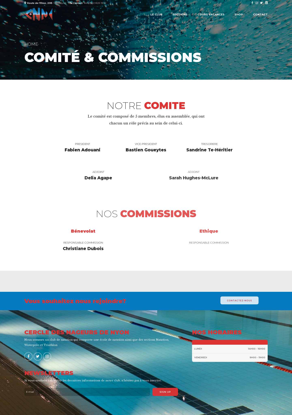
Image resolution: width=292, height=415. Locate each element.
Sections (180, 14)
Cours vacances (211, 14)
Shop (239, 14)
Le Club (156, 14)
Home (31, 44)
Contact (260, 14)
